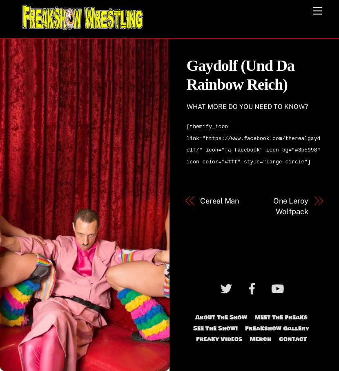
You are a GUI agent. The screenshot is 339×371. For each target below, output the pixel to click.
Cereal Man (219, 197)
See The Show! (215, 325)
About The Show (221, 314)
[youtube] (279, 286)
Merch (260, 335)
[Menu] (317, 11)
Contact (293, 335)
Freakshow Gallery (277, 325)
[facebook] (253, 286)
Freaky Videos (219, 335)
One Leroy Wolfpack (290, 203)
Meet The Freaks (281, 314)
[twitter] (227, 286)
